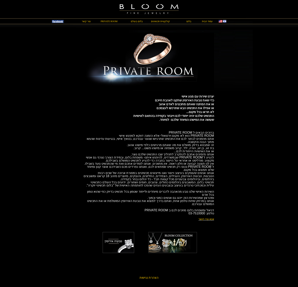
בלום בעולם (137, 21)
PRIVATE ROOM (109, 21)
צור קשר (86, 21)
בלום (188, 21)
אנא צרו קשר (206, 219)
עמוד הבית (207, 21)
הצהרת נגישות (149, 277)
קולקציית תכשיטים (160, 21)
